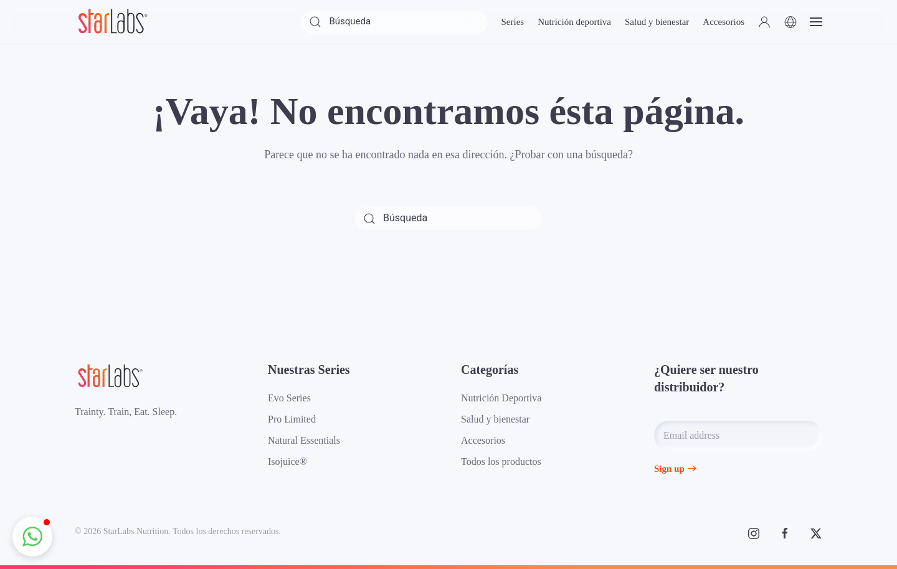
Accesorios (483, 440)
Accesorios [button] (723, 22)
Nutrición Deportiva (501, 398)
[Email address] (738, 436)
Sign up (669, 469)
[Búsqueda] (394, 22)
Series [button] (512, 22)
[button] (764, 22)
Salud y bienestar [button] (657, 22)
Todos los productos (501, 461)
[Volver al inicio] (112, 22)
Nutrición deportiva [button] (574, 22)
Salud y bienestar (495, 419)
